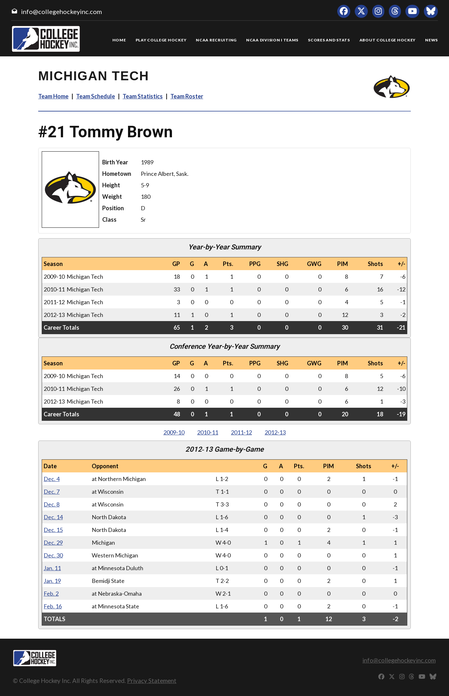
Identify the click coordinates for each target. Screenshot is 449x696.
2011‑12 (241, 432)
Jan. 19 (52, 580)
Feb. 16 (53, 606)
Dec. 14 (53, 516)
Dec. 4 (52, 478)
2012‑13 (275, 432)
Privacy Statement (151, 680)
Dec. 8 (52, 504)
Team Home (53, 96)
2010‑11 (207, 432)
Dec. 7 (52, 491)
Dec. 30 (53, 555)
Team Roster (186, 96)
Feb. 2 (51, 593)
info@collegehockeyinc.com (61, 11)
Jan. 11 (52, 567)
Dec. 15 (53, 529)
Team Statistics (143, 96)
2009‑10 (173, 432)
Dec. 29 (53, 542)
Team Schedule (95, 96)
